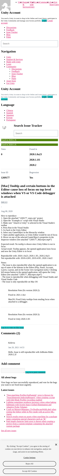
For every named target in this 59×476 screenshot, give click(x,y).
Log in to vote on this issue (12, 327)
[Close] (56, 445)
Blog (8, 35)
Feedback (10, 30)
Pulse (8, 37)
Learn (37, 2)
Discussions (11, 27)
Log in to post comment (38, 373)
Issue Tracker (12, 32)
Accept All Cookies (29, 471)
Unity (20, 2)
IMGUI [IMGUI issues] (4, 202)
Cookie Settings (29, 458)
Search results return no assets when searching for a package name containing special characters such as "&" (31, 418)
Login (44, 20)
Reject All (29, 464)
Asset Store (11, 81)
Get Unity (56, 3)
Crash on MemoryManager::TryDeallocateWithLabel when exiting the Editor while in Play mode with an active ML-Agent (31, 412)
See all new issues (8, 431)
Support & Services (14, 59)
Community (44, 2)
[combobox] (29, 44)
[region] (29, 458)
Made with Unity (32, 4)
